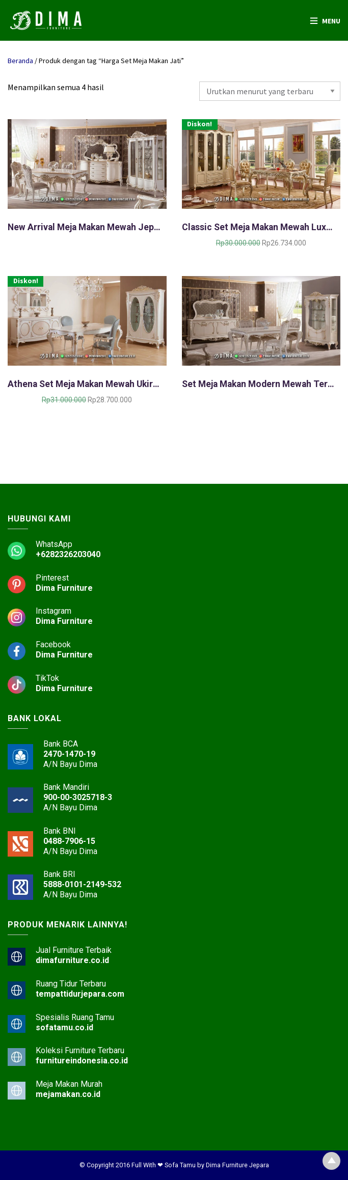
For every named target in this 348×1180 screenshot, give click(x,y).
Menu (331, 20)
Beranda (20, 60)
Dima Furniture (64, 588)
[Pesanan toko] (269, 91)
